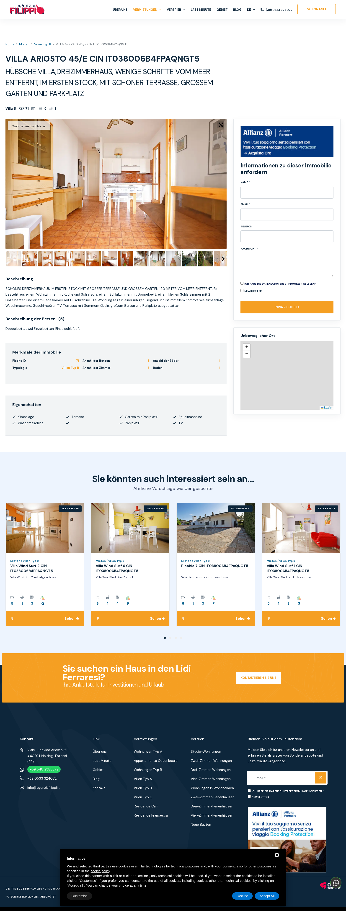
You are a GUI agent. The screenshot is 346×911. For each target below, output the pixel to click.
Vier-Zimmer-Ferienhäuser (211, 815)
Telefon (246, 226)
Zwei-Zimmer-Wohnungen (211, 760)
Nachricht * (249, 248)
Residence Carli (146, 806)
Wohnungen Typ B (148, 770)
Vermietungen (147, 10)
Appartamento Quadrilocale (156, 760)
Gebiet (222, 10)
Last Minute (201, 10)
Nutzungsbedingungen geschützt (30, 896)
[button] (246, 347)
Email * (245, 204)
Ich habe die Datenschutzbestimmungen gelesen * (280, 283)
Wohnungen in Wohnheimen (212, 788)
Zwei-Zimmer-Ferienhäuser (212, 797)
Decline (242, 896)
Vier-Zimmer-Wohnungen (211, 779)
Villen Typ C (143, 797)
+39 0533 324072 (42, 778)
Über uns (120, 10)
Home (9, 44)
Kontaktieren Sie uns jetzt (258, 680)
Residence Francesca (151, 815)
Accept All (267, 896)
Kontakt (99, 788)
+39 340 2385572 (44, 769)
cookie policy (100, 871)
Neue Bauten (201, 824)
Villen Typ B (42, 44)
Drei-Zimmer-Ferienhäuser (211, 806)
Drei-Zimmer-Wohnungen (211, 770)
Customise (80, 896)
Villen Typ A (143, 779)
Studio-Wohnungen (206, 751)
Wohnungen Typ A (148, 751)
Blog (237, 10)
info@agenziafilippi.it (43, 787)
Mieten (24, 44)
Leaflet (326, 407)
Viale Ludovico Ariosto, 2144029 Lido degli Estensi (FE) (47, 756)
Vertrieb (176, 10)
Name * (245, 182)
